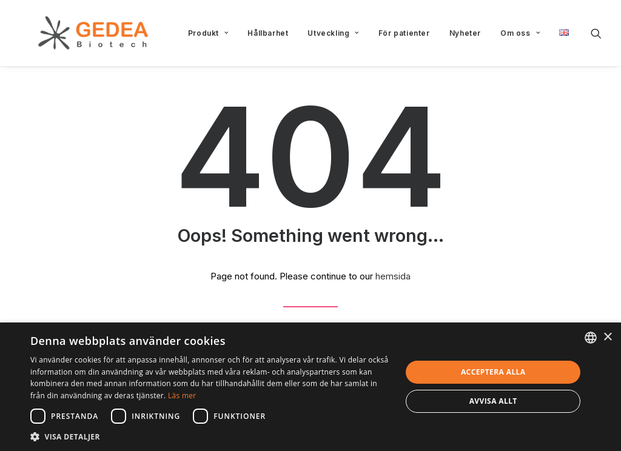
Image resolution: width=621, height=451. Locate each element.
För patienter (404, 33)
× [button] (607, 337)
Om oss (520, 33)
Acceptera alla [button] (493, 372)
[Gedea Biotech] (74, 33)
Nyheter (465, 33)
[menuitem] (208, 33)
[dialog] (310, 386)
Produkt (208, 33)
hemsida (393, 276)
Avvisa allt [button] (493, 401)
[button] (596, 33)
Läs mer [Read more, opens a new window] (182, 395)
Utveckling (332, 33)
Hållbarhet (267, 33)
